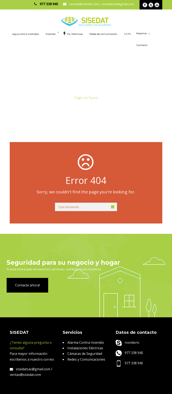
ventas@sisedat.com (25, 374)
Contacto (141, 45)
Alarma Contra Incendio (85, 342)
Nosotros (141, 33)
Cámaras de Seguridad (84, 353)
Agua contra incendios (25, 33)
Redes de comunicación (103, 33)
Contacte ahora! (27, 285)
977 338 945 (129, 352)
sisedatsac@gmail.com (30, 369)
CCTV (127, 33)
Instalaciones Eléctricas (85, 348)
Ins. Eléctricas (73, 33)
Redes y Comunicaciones (86, 359)
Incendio (51, 33)
